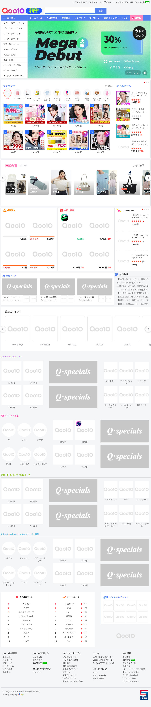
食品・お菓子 (9, 60)
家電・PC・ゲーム (11, 44)
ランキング (9, 85)
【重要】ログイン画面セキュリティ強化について (133, 300)
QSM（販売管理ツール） (103, 657)
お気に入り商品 (99, 675)
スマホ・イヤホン (11, 49)
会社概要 (126, 657)
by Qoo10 (23, 165)
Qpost (109, 2)
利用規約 (66, 663)
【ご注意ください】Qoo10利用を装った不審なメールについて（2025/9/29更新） (133, 293)
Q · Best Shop (128, 211)
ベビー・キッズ (10, 70)
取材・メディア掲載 (131, 672)
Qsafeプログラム (70, 678)
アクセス (66, 672)
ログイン (76, 2)
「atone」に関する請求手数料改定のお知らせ (133, 290)
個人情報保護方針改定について (130, 283)
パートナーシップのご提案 (134, 669)
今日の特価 (69, 210)
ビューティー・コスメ (13, 28)
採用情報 (126, 660)
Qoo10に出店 (127, 2)
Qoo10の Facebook (130, 675)
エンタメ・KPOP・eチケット (15, 75)
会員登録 (6, 657)
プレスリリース (129, 663)
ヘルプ (116, 2)
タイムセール (123, 85)
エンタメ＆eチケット (118, 597)
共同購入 (11, 210)
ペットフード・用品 (12, 65)
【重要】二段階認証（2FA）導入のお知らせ (133, 304)
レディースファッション (14, 23)
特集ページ (11, 276)
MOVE (11, 165)
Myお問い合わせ (69, 657)
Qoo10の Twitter (129, 678)
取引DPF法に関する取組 (73, 681)
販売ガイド (37, 660)
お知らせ (123, 274)
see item (113, 364)
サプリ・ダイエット (12, 33)
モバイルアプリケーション (104, 663)
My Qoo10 (86, 2)
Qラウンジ (37, 672)
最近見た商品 (98, 678)
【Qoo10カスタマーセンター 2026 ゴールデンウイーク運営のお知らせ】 (133, 279)
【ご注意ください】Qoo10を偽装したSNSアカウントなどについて (133, 297)
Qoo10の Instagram (131, 681)
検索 (101, 11)
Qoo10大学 (140, 2)
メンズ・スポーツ (11, 39)
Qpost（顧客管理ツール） (103, 660)
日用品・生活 (9, 54)
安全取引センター (70, 675)
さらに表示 (108, 86)
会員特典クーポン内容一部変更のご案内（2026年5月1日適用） (133, 286)
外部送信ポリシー (70, 669)
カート (99, 2)
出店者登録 (37, 657)
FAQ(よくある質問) (70, 660)
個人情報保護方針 (70, 666)
